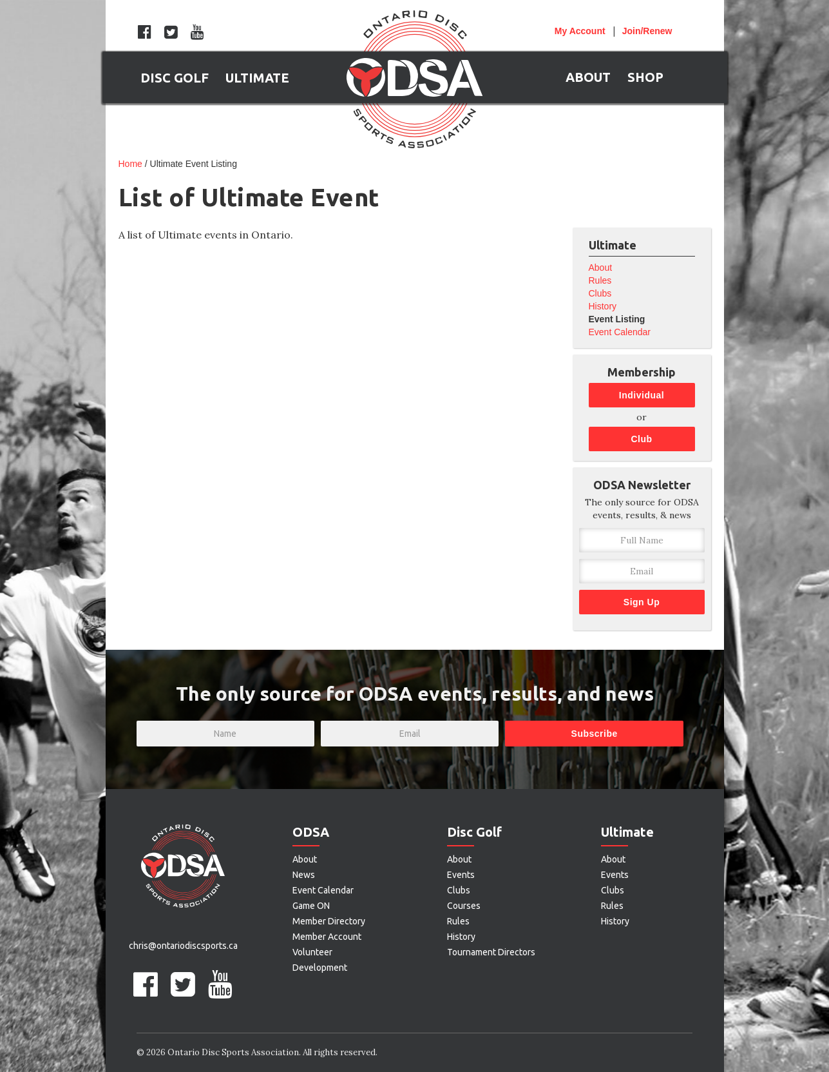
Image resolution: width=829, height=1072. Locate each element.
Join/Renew (647, 31)
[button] (174, 77)
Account (580, 31)
